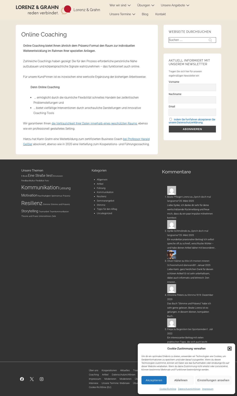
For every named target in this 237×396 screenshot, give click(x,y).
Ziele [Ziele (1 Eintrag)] (54, 216)
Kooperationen (109, 370)
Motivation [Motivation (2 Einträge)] (29, 195)
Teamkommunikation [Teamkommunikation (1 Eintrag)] (59, 211)
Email (172, 106)
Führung (101, 188)
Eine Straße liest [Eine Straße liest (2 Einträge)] (40, 175)
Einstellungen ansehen (213, 380)
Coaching (94, 374)
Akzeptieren (154, 380)
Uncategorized (104, 213)
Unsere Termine (122, 14)
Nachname (175, 94)
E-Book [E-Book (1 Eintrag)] (24, 176)
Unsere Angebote (175, 5)
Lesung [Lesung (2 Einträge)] (65, 188)
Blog (145, 14)
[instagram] (41, 379)
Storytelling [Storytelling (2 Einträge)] (29, 211)
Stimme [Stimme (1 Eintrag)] (46, 204)
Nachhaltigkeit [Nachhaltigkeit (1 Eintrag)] (44, 196)
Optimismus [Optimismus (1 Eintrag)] (56, 196)
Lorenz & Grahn (87, 10)
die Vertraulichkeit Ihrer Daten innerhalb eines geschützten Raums (94, 123)
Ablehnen (181, 380)
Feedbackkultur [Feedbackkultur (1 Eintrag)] (28, 180)
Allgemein (102, 179)
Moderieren (110, 378)
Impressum (207, 389)
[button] (229, 348)
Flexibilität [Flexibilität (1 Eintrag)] (40, 180)
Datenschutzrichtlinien (189, 389)
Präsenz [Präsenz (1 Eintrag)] (66, 196)
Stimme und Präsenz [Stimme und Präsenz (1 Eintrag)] (60, 204)
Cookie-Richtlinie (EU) (100, 387)
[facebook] (22, 379)
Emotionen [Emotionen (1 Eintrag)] (58, 176)
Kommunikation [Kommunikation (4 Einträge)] (40, 187)
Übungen (146, 5)
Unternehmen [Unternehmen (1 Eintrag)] (45, 216)
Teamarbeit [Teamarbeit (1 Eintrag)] (44, 211)
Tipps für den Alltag (107, 209)
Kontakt (160, 14)
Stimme (101, 205)
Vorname (174, 81)
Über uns (93, 370)
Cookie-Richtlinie (168, 389)
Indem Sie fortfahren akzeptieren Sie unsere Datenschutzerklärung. (192, 121)
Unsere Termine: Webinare (116, 383)
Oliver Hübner (174, 260)
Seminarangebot (105, 200)
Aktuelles (125, 370)
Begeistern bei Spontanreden (191, 329)
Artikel (100, 183)
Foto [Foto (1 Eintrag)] (47, 180)
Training (137, 370)
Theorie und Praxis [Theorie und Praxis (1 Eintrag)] (29, 216)
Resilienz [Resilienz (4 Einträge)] (31, 203)
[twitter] (31, 379)
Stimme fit (192, 295)
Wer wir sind (120, 5)
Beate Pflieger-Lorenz (178, 196)
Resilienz (101, 196)
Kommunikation (105, 192)
